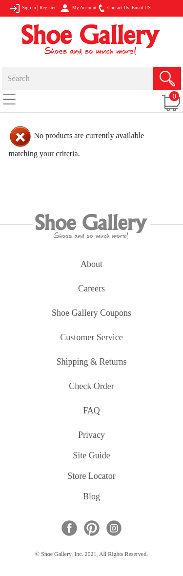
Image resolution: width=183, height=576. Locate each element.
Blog (91, 497)
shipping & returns (91, 362)
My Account (78, 8)
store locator (91, 477)
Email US (141, 7)
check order (91, 387)
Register (48, 7)
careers (91, 289)
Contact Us (114, 8)
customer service (91, 338)
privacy (91, 436)
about (91, 265)
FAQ (91, 411)
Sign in (22, 8)
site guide (91, 456)
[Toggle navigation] (9, 98)
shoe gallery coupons (91, 313)
